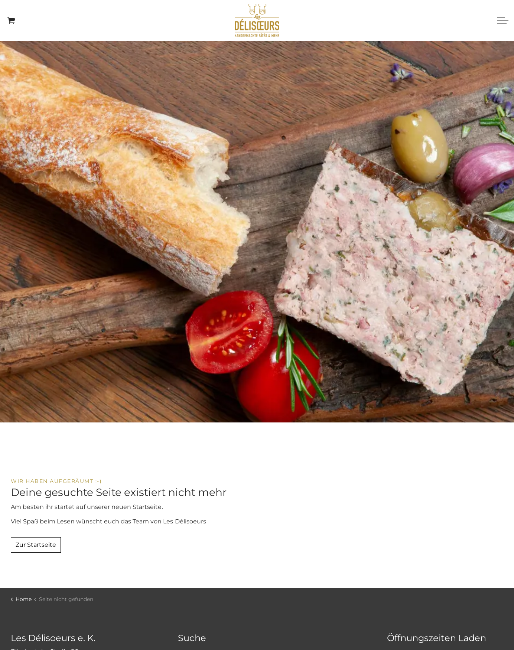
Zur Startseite (36, 545)
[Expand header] (503, 20)
